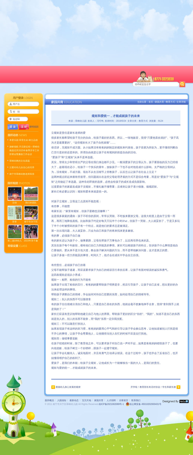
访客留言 (123, 400)
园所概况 (49, 400)
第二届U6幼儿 (15, 240)
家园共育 (159, 102)
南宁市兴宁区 (31, 221)
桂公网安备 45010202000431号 (143, 404)
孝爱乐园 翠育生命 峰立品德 (23, 140)
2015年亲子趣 (31, 240)
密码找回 (33, 126)
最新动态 (74, 400)
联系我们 (135, 400)
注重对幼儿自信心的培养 (21, 167)
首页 (151, 102)
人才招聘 (111, 400)
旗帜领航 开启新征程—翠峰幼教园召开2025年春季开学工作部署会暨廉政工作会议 (24, 150)
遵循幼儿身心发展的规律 (68, 387)
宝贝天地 (86, 400)
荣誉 (14, 221)
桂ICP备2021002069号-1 (111, 404)
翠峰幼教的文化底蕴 (19, 161)
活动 (14, 202)
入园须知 (61, 400)
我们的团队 (31, 202)
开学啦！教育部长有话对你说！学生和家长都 (153, 387)
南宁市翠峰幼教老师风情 (21, 174)
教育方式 (170, 102)
